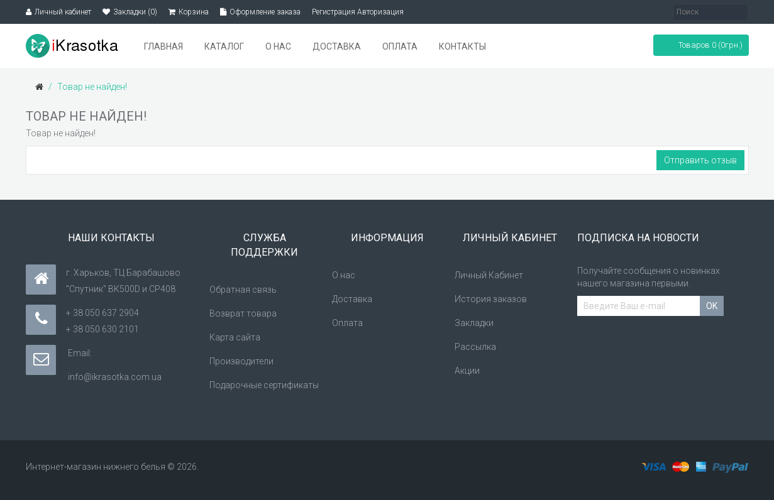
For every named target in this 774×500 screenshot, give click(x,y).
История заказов (491, 299)
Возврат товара (243, 313)
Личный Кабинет (489, 275)
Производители (241, 361)
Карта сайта (234, 337)
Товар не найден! (92, 87)
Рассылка (475, 347)
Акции (467, 371)
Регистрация (333, 12)
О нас (343, 275)
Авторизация (380, 12)
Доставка (352, 299)
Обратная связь (243, 290)
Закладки (474, 323)
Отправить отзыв (700, 160)
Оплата (347, 323)
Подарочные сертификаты (264, 385)
